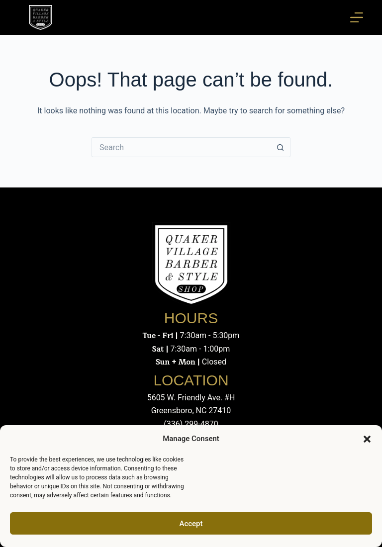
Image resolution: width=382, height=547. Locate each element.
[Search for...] (181, 147)
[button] (367, 439)
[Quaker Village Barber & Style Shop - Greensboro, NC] (40, 17)
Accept (190, 523)
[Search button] (280, 147)
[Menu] (356, 17)
